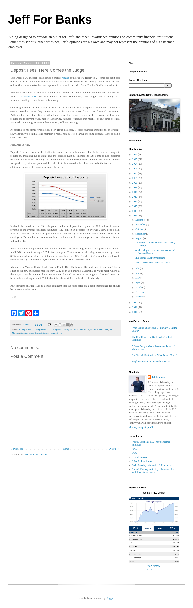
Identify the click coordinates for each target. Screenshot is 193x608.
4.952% (176, 539)
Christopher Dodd (70, 329)
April (138, 282)
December (140, 219)
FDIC (134, 448)
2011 (135, 307)
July (137, 268)
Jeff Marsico (158, 377)
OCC (134, 452)
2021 (135, 178)
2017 (135, 196)
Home (66, 448)
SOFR (131, 561)
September (140, 233)
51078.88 (175, 543)
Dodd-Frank (84, 329)
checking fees (55, 329)
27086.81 (175, 547)
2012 (135, 302)
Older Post (114, 448)
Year (160, 528)
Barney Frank (25, 329)
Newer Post (17, 448)
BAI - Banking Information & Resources (151, 465)
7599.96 (175, 550)
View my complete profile (141, 427)
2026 (135, 154)
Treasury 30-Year (135, 539)
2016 (135, 201)
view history (154, 566)
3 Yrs (172, 528)
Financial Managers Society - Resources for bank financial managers (153, 470)
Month (148, 528)
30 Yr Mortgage (135, 558)
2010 (135, 312)
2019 (135, 187)
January (139, 296)
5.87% (176, 554)
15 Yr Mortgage (135, 554)
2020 (135, 182)
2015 (135, 206)
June (137, 273)
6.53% (176, 558)
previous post (28, 96)
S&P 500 (132, 550)
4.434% (176, 536)
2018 (135, 192)
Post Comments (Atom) (35, 454)
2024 (135, 163)
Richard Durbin (41, 333)
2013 (135, 215)
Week (135, 528)
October (139, 229)
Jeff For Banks (50, 19)
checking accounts (40, 329)
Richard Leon (56, 333)
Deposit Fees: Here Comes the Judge (152, 262)
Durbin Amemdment (99, 329)
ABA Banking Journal (142, 461)
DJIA (131, 543)
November (140, 224)
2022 (135, 173)
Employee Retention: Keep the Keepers (151, 361)
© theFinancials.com (153, 570)
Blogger (109, 598)
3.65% (176, 561)
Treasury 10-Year (135, 536)
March (138, 287)
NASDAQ (133, 547)
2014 (135, 211)
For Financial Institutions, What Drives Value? (154, 355)
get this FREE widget (154, 492)
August (139, 238)
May (137, 277)
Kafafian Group (27, 333)
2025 (135, 159)
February (140, 292)
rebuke (66, 77)
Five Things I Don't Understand (150, 257)
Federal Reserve (139, 457)
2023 (135, 168)
